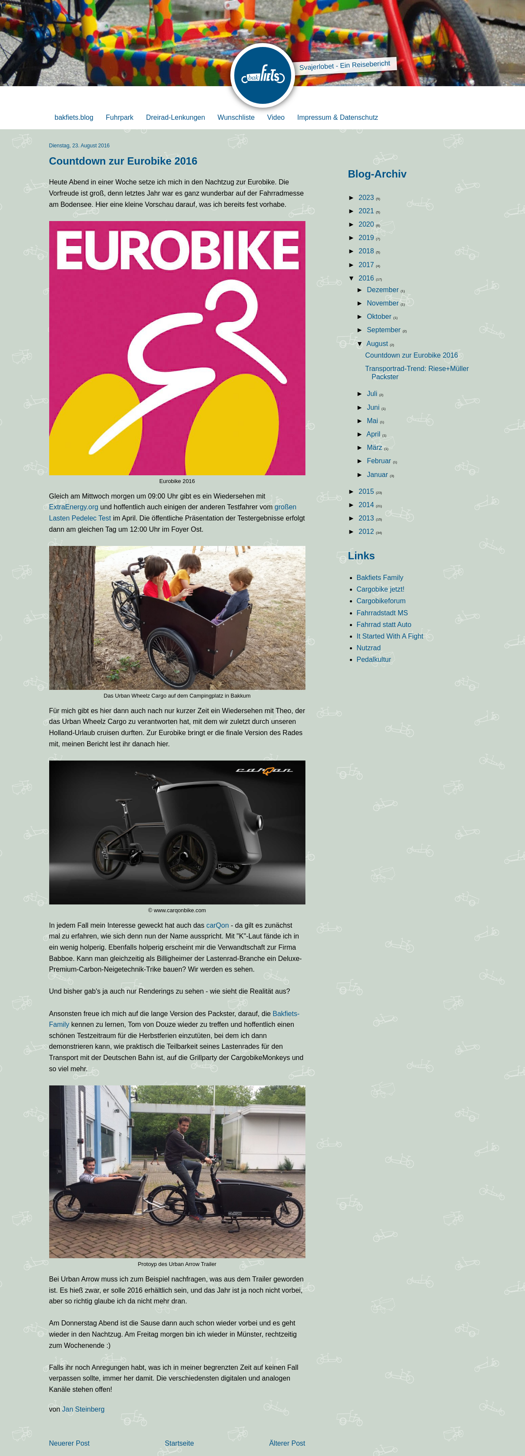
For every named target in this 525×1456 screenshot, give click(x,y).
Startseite (179, 1443)
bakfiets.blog (74, 117)
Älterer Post (287, 1443)
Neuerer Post (69, 1443)
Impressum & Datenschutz (337, 117)
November (383, 303)
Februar (380, 461)
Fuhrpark (119, 117)
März (375, 447)
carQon (218, 925)
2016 (367, 278)
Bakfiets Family (380, 577)
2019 (367, 237)
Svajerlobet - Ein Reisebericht (344, 65)
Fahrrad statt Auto (384, 624)
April (374, 434)
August (378, 343)
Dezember (383, 289)
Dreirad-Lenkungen (175, 117)
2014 (367, 504)
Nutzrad (369, 648)
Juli (373, 393)
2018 (367, 251)
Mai (373, 420)
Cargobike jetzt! (381, 589)
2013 (367, 518)
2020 (367, 224)
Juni (374, 407)
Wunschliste (236, 117)
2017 (367, 264)
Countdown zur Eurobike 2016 (411, 355)
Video (276, 117)
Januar (378, 474)
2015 (367, 491)
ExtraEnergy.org (73, 507)
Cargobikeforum (381, 601)
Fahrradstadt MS (382, 613)
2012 (367, 531)
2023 (367, 197)
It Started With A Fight (390, 636)
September (384, 330)
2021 (367, 211)
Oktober (380, 316)
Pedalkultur (374, 659)
